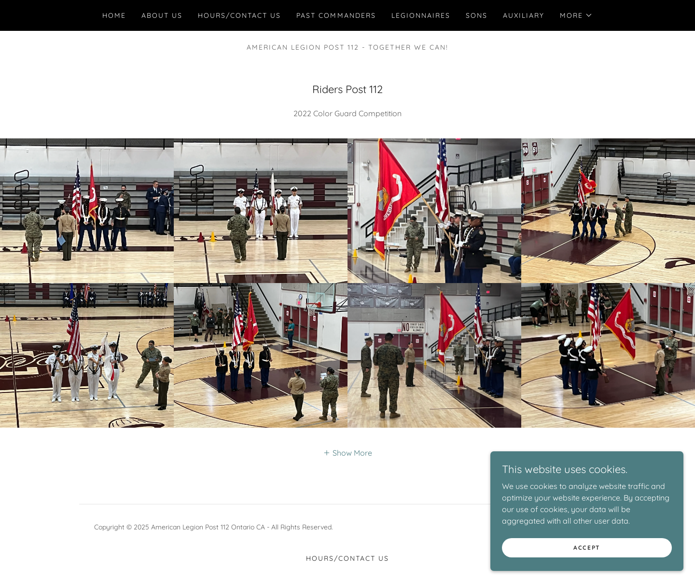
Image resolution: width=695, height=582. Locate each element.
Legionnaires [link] (420, 15)
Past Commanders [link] (335, 15)
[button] (576, 15)
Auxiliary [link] (523, 15)
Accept (586, 547)
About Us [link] (161, 15)
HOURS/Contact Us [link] (239, 15)
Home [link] (114, 15)
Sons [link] (476, 15)
